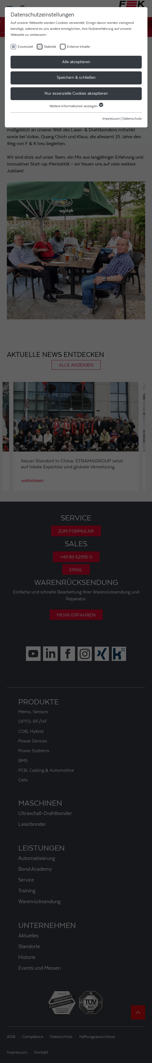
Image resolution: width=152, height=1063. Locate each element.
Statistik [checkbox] (50, 47)
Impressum (111, 119)
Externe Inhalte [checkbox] (78, 47)
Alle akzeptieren (76, 62)
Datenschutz (132, 119)
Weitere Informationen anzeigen (76, 106)
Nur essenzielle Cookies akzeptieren (76, 93)
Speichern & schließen (76, 77)
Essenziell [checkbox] (25, 47)
